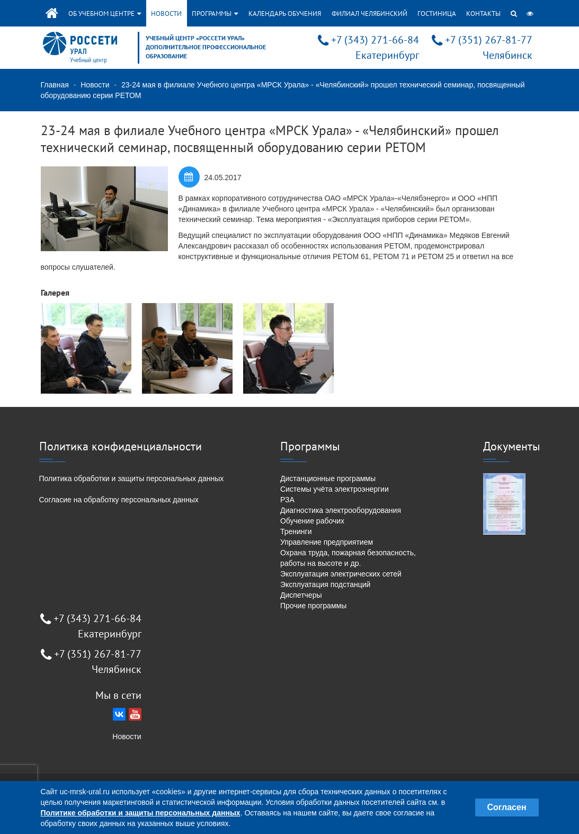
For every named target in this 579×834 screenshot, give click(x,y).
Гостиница (436, 13)
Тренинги (296, 531)
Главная (55, 85)
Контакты (483, 13)
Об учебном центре (104, 13)
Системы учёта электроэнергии (334, 489)
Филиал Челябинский (369, 13)
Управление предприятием (326, 542)
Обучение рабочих (312, 521)
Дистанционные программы (328, 478)
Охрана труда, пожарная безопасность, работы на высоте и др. (348, 557)
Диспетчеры (301, 595)
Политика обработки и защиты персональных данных (131, 478)
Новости (166, 13)
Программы (215, 13)
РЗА (287, 499)
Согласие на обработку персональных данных (119, 499)
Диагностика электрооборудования (340, 510)
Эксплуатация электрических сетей (341, 574)
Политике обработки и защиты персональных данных (140, 813)
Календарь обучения (284, 13)
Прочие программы (313, 605)
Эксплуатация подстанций (325, 584)
